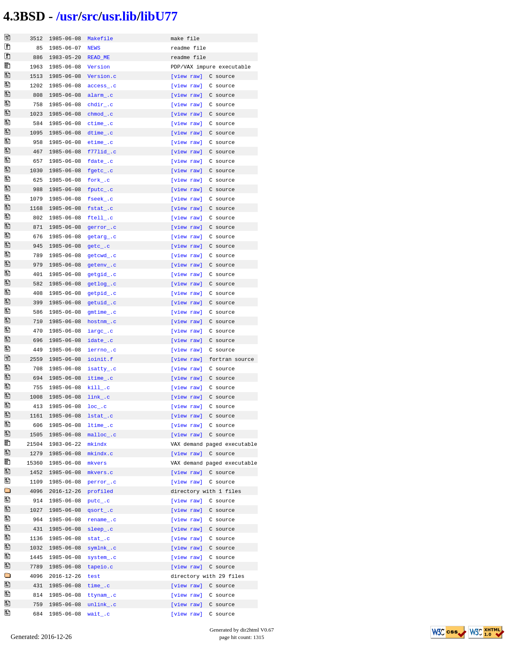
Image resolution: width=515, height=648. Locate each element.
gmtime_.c (101, 311)
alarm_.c (100, 94)
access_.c (101, 85)
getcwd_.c (101, 255)
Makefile (100, 38)
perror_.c (101, 481)
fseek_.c (100, 198)
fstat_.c (100, 208)
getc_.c (98, 245)
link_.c (98, 396)
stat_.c (98, 538)
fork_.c (98, 179)
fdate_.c (100, 160)
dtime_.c (100, 132)
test (93, 576)
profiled (100, 491)
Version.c (101, 76)
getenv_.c (101, 264)
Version (98, 66)
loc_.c (97, 406)
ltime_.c (100, 425)
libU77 (159, 16)
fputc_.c (100, 189)
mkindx (97, 443)
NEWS (93, 47)
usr (69, 16)
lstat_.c (100, 415)
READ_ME (98, 57)
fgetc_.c (100, 170)
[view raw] (187, 76)
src (90, 16)
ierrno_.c (101, 349)
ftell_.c (100, 217)
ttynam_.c (101, 594)
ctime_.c (100, 123)
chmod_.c (100, 113)
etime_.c (100, 142)
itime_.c (100, 377)
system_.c (101, 557)
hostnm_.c (101, 321)
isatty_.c (101, 368)
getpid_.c (101, 293)
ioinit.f (100, 359)
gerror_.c (101, 226)
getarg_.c (101, 236)
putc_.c (98, 500)
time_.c (98, 585)
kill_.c (98, 387)
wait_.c (98, 613)
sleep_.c (100, 528)
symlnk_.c (101, 547)
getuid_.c (101, 302)
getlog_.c (101, 283)
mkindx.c (100, 453)
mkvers (97, 462)
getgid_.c (101, 274)
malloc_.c (101, 434)
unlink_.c (101, 604)
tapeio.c (100, 566)
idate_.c (100, 340)
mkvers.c (100, 472)
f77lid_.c (101, 151)
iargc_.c (100, 330)
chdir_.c (100, 104)
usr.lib (119, 16)
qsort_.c (100, 509)
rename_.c (101, 519)
